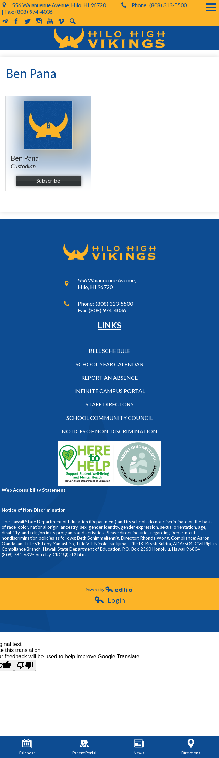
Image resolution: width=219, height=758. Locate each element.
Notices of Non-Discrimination (109, 431)
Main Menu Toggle (211, 7)
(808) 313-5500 (168, 5)
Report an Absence (109, 377)
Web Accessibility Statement (33, 490)
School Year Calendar (109, 364)
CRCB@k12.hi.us (69, 554)
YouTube (50, 21)
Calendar (27, 747)
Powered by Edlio (110, 589)
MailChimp (5, 21)
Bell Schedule (109, 350)
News (139, 747)
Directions (190, 747)
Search (73, 21)
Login (109, 600)
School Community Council (109, 417)
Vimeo (61, 21)
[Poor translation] (25, 665)
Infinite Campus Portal (109, 391)
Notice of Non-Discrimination (34, 510)
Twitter (27, 21)
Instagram (39, 21)
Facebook (16, 21)
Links (109, 325)
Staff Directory (110, 404)
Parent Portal (84, 747)
